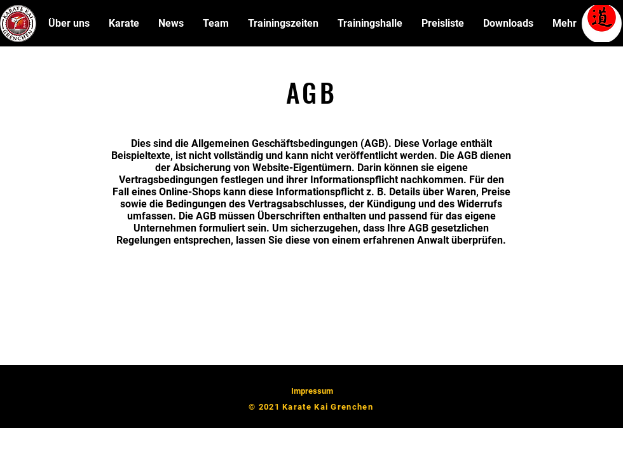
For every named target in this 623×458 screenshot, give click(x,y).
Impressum (312, 391)
